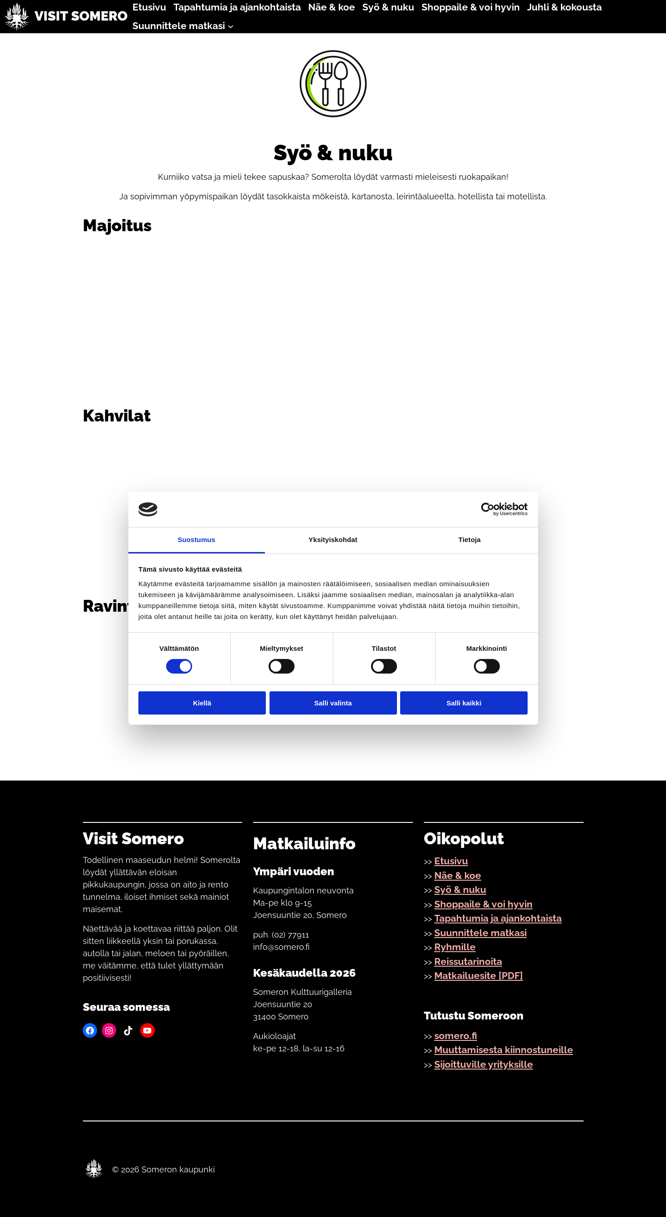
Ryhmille (455, 947)
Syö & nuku (460, 889)
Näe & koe (457, 875)
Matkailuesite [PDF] (478, 975)
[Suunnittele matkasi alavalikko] (231, 26)
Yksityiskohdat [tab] (333, 539)
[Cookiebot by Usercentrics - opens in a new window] (488, 509)
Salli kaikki (464, 703)
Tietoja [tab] (469, 539)
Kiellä (202, 703)
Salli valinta (333, 703)
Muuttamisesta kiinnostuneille (503, 1049)
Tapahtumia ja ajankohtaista (498, 918)
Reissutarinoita (468, 961)
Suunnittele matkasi (480, 932)
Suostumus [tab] (196, 539)
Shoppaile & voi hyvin (483, 904)
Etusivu (451, 861)
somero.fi (455, 1035)
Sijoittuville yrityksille (483, 1064)
